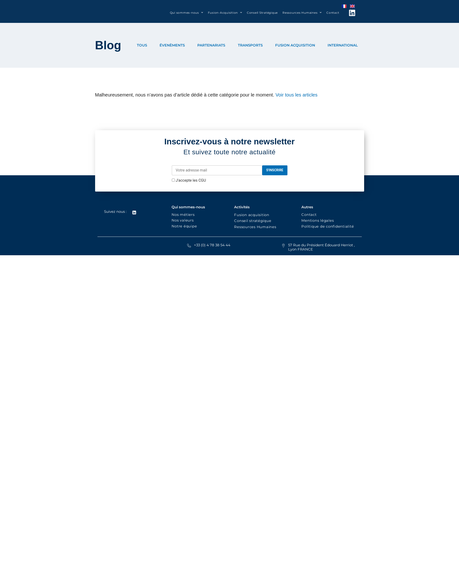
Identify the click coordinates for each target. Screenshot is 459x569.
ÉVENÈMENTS (172, 45)
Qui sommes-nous (186, 12)
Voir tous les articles (296, 94)
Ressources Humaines (302, 12)
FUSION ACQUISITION (295, 45)
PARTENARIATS (211, 45)
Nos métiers (183, 214)
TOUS (142, 45)
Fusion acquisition (252, 215)
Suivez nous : (115, 211)
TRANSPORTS (250, 45)
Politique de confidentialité (328, 226)
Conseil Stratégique (262, 12)
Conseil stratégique (252, 220)
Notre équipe (184, 226)
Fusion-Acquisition (225, 12)
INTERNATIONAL (343, 45)
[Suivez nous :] (134, 212)
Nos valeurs (184, 220)
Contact (332, 12)
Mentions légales (317, 220)
